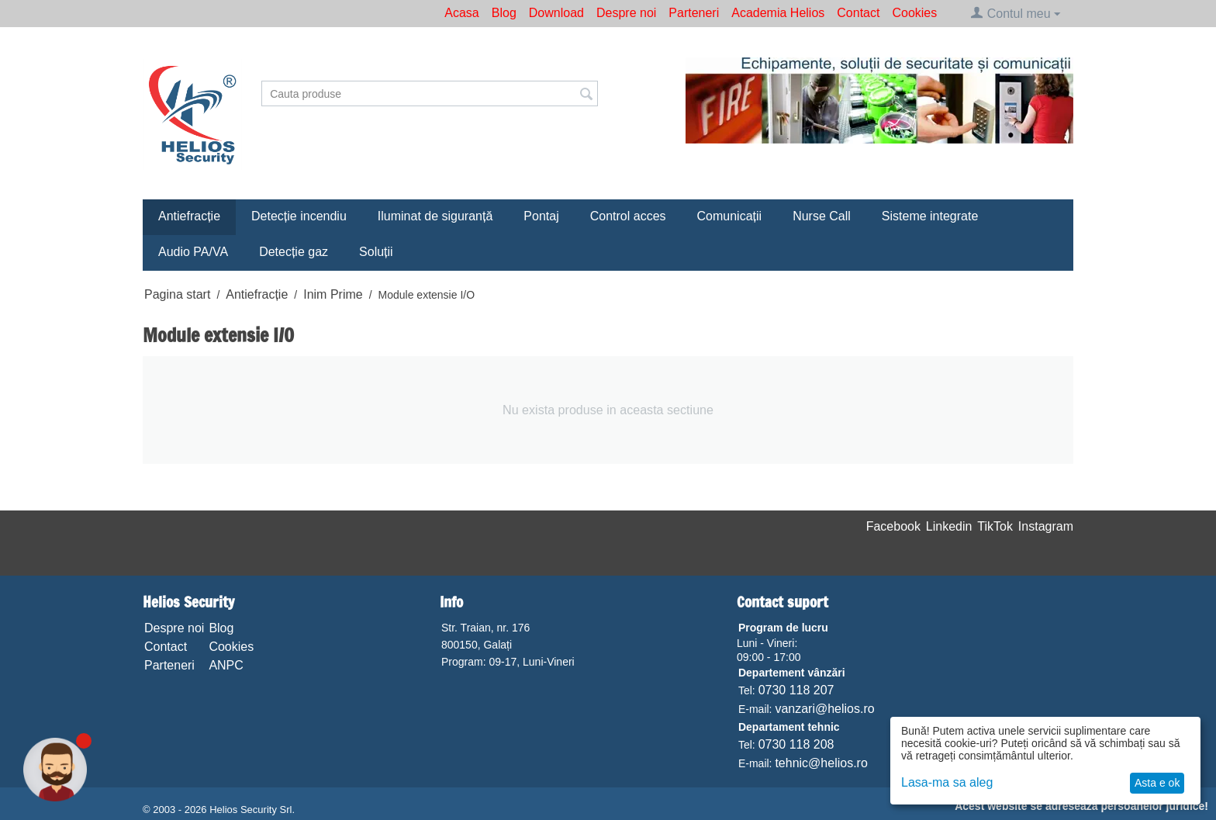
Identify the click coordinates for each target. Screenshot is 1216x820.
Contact (858, 12)
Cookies (914, 12)
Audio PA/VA (193, 251)
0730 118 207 (796, 690)
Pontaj (540, 216)
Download (556, 12)
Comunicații (729, 216)
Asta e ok (1157, 783)
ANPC (226, 665)
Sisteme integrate (930, 216)
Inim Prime (332, 294)
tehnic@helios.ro (821, 763)
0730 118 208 (796, 744)
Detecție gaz (293, 251)
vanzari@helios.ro (824, 708)
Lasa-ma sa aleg (947, 782)
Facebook (893, 526)
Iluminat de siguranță (435, 216)
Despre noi (626, 12)
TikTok (995, 526)
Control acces (628, 216)
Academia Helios (777, 12)
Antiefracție (189, 216)
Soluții (376, 251)
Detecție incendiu (299, 216)
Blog (504, 12)
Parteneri (693, 12)
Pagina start (177, 294)
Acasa (461, 12)
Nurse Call (822, 216)
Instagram (1045, 526)
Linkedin (949, 526)
